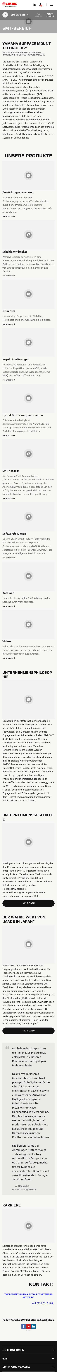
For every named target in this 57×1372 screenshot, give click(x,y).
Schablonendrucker (14, 251)
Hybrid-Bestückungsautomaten (22, 415)
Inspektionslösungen (15, 359)
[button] (51, 5)
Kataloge (8, 592)
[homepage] (9, 5)
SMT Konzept (10, 470)
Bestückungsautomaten (17, 192)
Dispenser (8, 310)
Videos (6, 641)
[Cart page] (34, 5)
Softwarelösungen (14, 533)
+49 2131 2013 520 (42, 1302)
